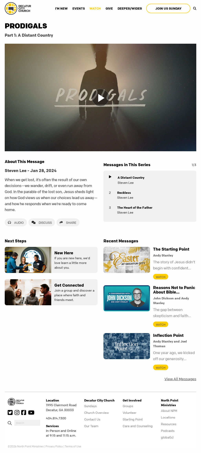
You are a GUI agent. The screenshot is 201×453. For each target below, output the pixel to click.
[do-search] (27, 423)
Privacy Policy (54, 446)
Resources (168, 424)
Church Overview (96, 413)
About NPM (169, 411)
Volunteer (129, 413)
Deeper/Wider (130, 8)
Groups (128, 406)
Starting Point (133, 419)
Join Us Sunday (168, 8)
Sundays (90, 406)
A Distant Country (131, 177)
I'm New (61, 8)
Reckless (124, 193)
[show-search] (193, 8)
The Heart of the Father (134, 207)
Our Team (91, 426)
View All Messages (180, 379)
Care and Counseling (138, 426)
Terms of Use (73, 446)
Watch (95, 8)
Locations (168, 417)
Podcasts (168, 431)
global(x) (167, 437)
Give (109, 8)
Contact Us (92, 419)
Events (78, 8)
